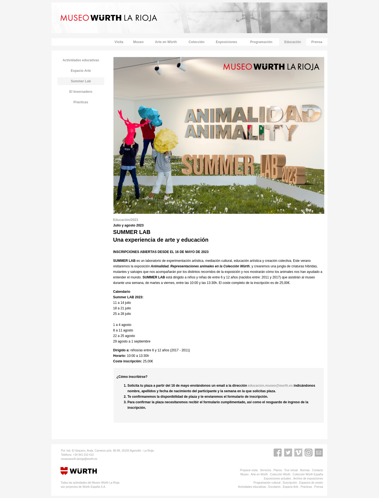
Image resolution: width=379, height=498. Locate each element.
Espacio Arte (290, 486)
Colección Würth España (308, 474)
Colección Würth (280, 474)
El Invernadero (80, 92)
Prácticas (80, 102)
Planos (278, 470)
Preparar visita (249, 470)
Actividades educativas (252, 486)
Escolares (274, 486)
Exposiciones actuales (277, 478)
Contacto (317, 470)
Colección (196, 42)
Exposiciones (226, 42)
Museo (138, 42)
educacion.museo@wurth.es (271, 386)
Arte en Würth (166, 42)
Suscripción (290, 482)
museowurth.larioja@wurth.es (79, 458)
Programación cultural (266, 482)
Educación (292, 42)
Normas (305, 470)
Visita (118, 42)
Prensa (316, 42)
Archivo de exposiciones (308, 478)
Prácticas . (307, 486)
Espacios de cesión (311, 482)
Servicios (265, 470)
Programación (261, 42)
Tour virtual (291, 470)
